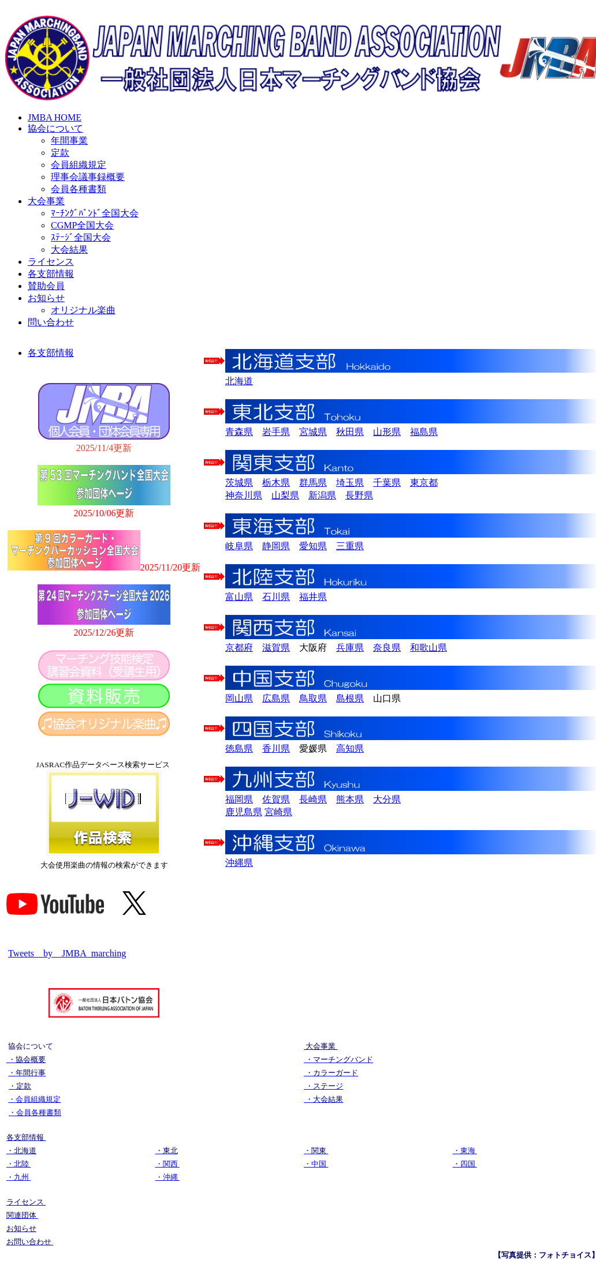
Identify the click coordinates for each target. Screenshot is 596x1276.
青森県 (239, 432)
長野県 (359, 495)
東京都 (424, 482)
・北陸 (18, 1163)
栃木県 (276, 482)
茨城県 (239, 482)
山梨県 (285, 495)
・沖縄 (167, 1177)
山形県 (387, 432)
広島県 (276, 698)
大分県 (387, 799)
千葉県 (387, 482)
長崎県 (313, 799)
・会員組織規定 (34, 1099)
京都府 (239, 647)
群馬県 (313, 482)
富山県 (239, 597)
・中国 (316, 1163)
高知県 (350, 748)
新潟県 (322, 495)
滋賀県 (276, 647)
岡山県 (239, 698)
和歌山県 (428, 647)
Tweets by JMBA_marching (67, 953)
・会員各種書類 (35, 1112)
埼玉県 (350, 482)
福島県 (424, 432)
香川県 (276, 748)
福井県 (313, 597)
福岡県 (239, 799)
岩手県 (276, 432)
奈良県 (387, 647)
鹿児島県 (243, 812)
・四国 (465, 1163)
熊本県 (350, 799)
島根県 (350, 698)
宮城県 (313, 432)
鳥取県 (313, 698)
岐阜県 (239, 546)
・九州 (18, 1177)
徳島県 (239, 748)
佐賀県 (276, 799)
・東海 (465, 1150)
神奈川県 (243, 495)
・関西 (167, 1163)
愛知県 (313, 546)
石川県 (276, 597)
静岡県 (276, 546)
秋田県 (350, 432)
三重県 (350, 546)
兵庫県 (350, 647)
